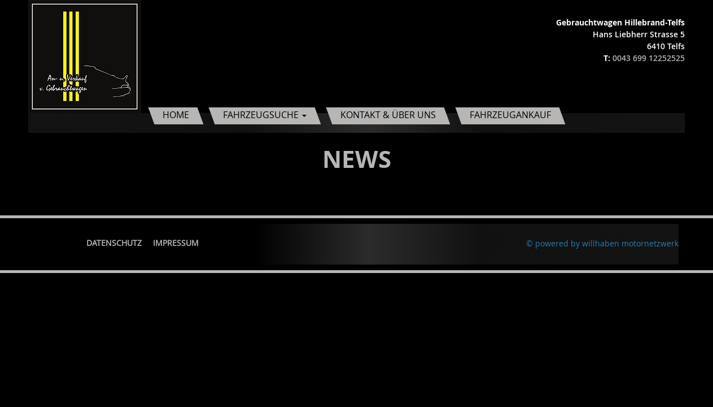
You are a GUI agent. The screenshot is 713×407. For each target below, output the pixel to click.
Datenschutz (114, 242)
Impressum (176, 242)
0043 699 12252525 (649, 58)
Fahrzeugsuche (265, 115)
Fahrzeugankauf (510, 115)
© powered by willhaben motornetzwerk (602, 243)
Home (176, 115)
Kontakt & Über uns (388, 115)
